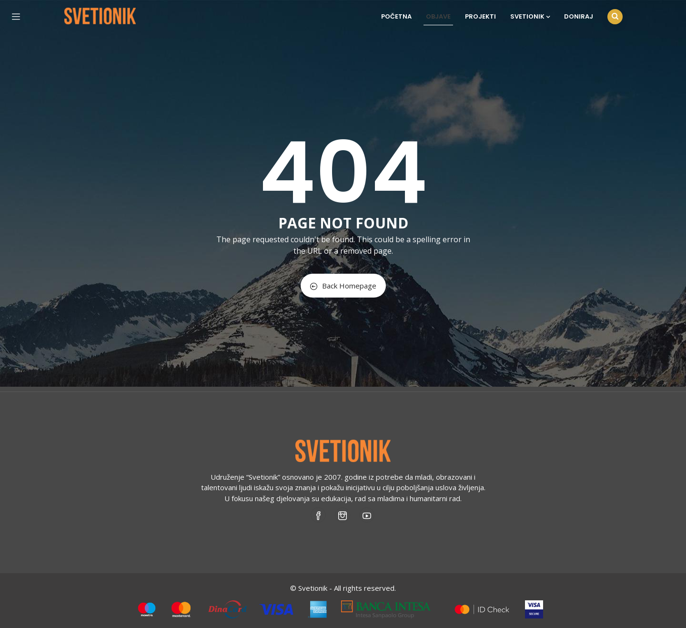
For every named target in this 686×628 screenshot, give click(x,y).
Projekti (480, 16)
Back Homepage (343, 285)
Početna (396, 16)
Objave (438, 16)
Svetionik (530, 16)
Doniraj (578, 16)
